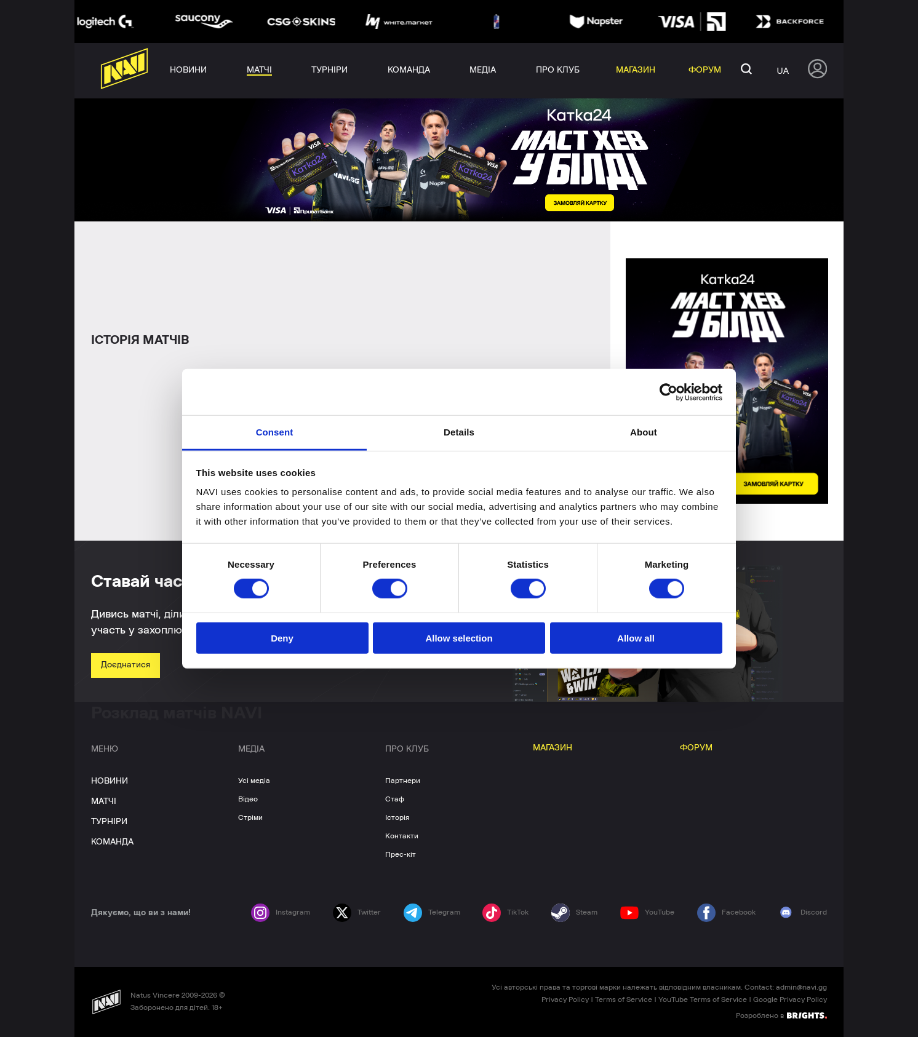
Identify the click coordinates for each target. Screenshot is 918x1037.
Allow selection (458, 638)
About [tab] (643, 432)
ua (783, 71)
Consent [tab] (274, 432)
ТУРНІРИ (109, 821)
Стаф (394, 799)
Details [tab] (459, 432)
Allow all (636, 638)
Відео (248, 799)
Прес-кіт (400, 854)
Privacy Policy (565, 999)
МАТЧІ (103, 801)
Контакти (401, 836)
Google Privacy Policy (790, 999)
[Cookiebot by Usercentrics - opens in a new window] (668, 392)
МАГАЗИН (552, 748)
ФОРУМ (696, 748)
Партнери (402, 780)
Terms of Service (623, 999)
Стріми (250, 817)
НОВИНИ (109, 781)
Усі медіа (254, 780)
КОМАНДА (112, 842)
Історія (397, 817)
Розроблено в (781, 1015)
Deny (282, 638)
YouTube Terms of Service (702, 999)
